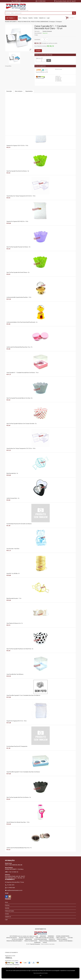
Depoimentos (29, 91)
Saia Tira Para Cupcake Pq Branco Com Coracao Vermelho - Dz (22, 423)
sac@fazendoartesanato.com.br (13, 890)
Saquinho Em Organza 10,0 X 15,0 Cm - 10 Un (17, 145)
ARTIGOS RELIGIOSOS (11, 937)
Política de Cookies (9, 911)
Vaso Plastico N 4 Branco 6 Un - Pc (15, 623)
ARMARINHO (51, 936)
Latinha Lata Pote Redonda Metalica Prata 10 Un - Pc (19, 847)
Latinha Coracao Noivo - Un (13, 498)
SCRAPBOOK (37, 942)
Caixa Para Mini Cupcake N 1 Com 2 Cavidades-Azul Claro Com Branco (23, 771)
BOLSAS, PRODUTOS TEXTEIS (26, 937)
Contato (36, 18)
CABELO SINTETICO (61, 937)
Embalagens (52, 21)
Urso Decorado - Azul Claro (13, 548)
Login (48, 18)
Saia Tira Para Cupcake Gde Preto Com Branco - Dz (19, 797)
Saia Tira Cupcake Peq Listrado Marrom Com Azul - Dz (19, 398)
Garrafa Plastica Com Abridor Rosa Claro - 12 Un (18, 822)
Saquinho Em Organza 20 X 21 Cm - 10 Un (16, 720)
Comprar (38, 50)
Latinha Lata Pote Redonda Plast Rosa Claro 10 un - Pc (19, 347)
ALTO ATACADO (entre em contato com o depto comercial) (24, 936)
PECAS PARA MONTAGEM (40, 939)
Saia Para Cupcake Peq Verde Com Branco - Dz (18, 171)
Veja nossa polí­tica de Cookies (40, 973)
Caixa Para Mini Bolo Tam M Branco (15, 674)
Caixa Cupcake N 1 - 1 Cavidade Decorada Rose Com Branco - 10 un (22, 372)
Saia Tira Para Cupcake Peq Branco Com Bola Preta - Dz (20, 648)
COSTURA (70, 937)
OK (48, 60)
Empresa (25, 18)
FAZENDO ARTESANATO (11, 21)
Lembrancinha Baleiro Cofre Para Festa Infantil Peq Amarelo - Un (22, 322)
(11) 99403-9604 (40, 1)
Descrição (9, 91)
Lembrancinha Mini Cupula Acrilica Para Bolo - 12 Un (19, 297)
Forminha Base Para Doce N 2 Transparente (17, 746)
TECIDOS (45, 942)
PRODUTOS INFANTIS (62, 939)
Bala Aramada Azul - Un (12, 473)
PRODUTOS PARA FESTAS (24, 21)
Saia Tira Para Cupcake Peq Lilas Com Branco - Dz (18, 247)
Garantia (30, 18)
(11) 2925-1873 (16, 1)
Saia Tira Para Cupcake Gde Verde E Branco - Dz (18, 272)
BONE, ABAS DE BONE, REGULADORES (45, 937)
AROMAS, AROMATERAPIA (62, 936)
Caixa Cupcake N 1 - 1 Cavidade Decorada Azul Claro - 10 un (50, 27)
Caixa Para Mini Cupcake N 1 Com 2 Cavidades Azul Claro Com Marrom (23, 695)
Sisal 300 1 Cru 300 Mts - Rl (13, 573)
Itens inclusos (18, 91)
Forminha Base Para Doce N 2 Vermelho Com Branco (19, 523)
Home (19, 18)
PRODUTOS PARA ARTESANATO (14, 941)
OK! (40, 975)
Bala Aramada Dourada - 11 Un (14, 598)
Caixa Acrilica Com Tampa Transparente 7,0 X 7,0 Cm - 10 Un (21, 448)
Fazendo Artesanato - (35, 944)
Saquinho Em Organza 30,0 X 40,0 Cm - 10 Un (17, 221)
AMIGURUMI (43, 936)
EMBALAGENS (28, 939)
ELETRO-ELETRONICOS (17, 939)
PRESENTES (52, 939)
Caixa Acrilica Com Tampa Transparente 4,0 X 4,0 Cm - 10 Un (21, 196)
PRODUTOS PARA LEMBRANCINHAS (39, 21)
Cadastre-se (42, 18)
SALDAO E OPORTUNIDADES (65, 941)
